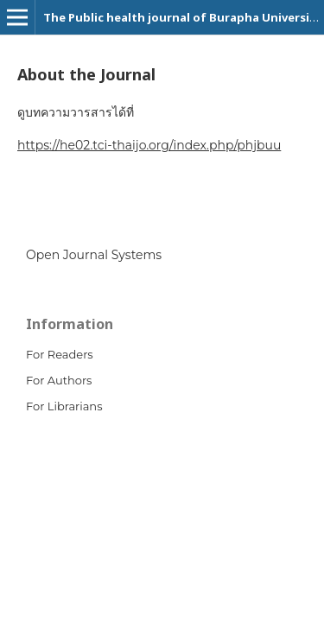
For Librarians (64, 406)
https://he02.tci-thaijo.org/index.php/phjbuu (149, 145)
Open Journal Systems (94, 255)
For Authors (59, 380)
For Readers (59, 354)
